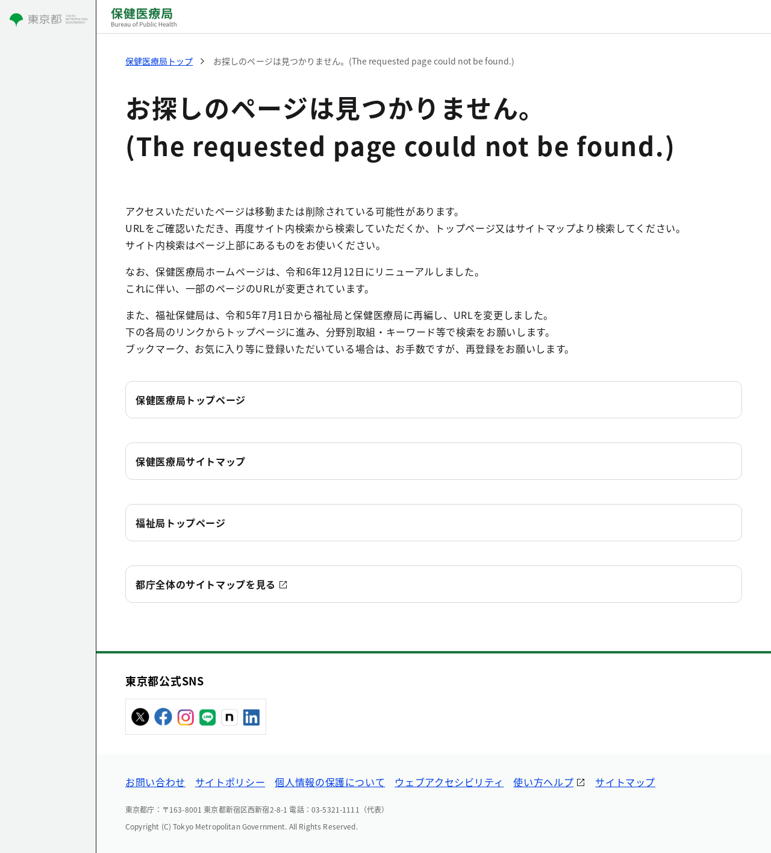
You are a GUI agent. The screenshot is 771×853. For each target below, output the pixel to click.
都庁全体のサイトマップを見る (206, 584)
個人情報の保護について (330, 782)
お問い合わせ (155, 782)
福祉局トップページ (181, 522)
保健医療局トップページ (191, 399)
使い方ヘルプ (543, 782)
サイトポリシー (230, 782)
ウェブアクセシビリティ (449, 782)
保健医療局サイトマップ (191, 461)
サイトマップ (625, 782)
